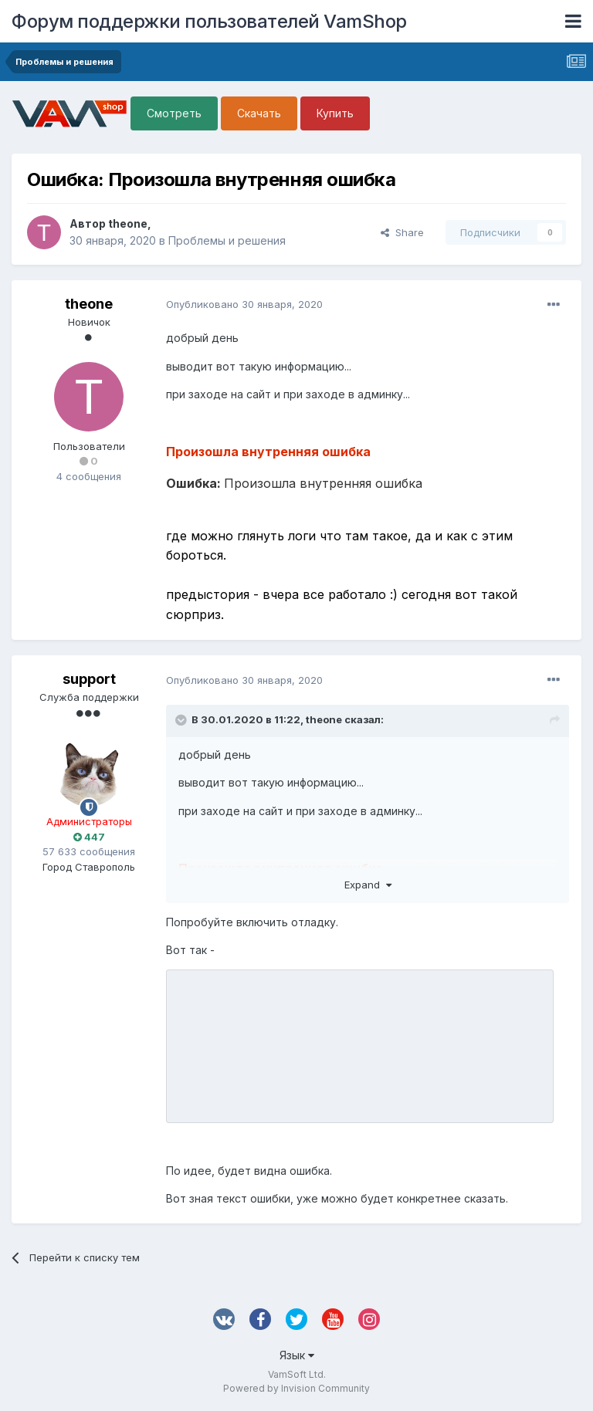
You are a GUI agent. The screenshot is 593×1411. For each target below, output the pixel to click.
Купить (335, 113)
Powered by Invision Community (296, 1388)
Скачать (259, 113)
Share (402, 232)
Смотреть (174, 113)
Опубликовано (244, 304)
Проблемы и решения (227, 240)
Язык (297, 1355)
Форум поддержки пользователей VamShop (209, 21)
